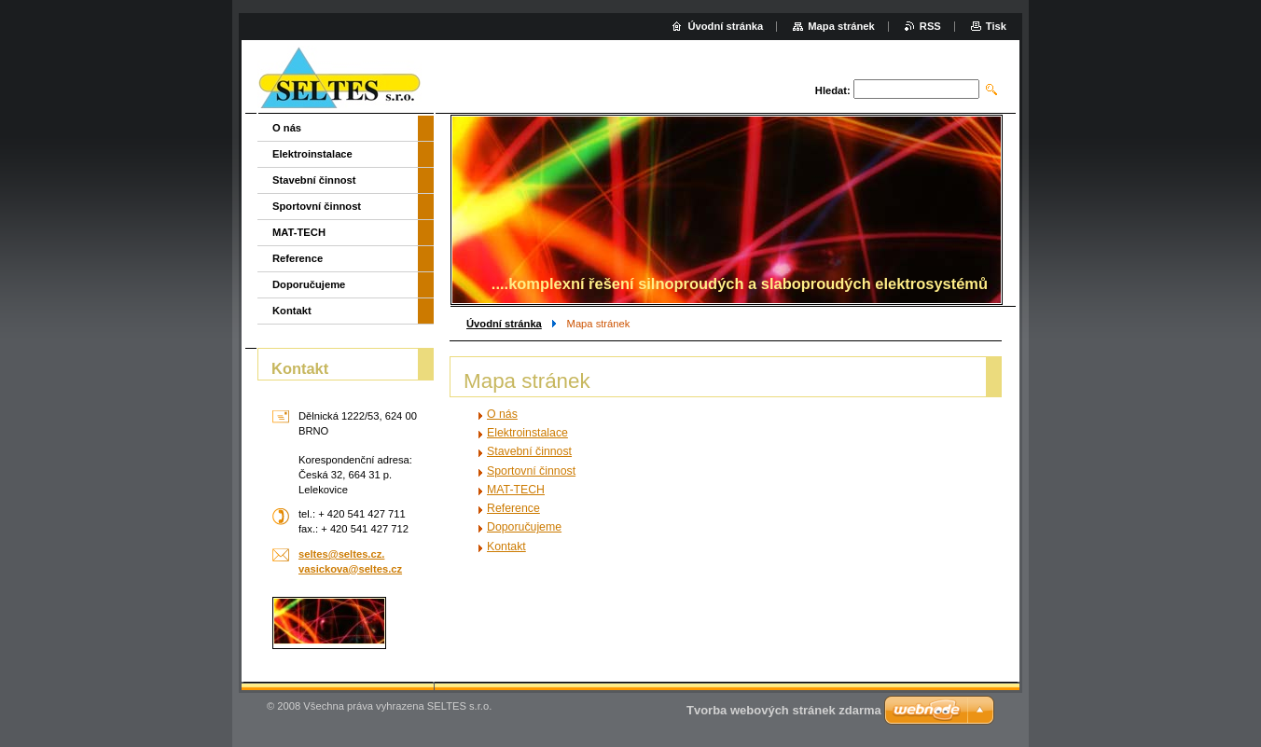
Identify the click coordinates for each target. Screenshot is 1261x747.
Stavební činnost (529, 451)
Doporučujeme (524, 526)
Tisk (996, 26)
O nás (502, 414)
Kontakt (506, 546)
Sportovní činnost (531, 470)
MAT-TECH (516, 489)
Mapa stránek (841, 26)
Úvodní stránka (504, 323)
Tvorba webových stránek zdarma (783, 710)
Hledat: (833, 90)
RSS (930, 26)
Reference (513, 508)
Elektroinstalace (527, 432)
